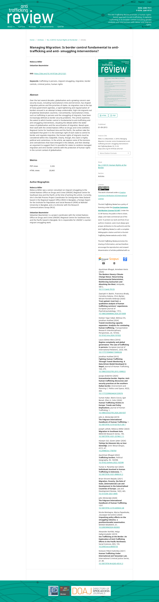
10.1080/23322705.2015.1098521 (112, 371)
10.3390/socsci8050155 (108, 546)
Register (141, 2)
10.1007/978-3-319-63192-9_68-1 (112, 424)
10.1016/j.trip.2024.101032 (110, 335)
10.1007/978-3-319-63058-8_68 (111, 508)
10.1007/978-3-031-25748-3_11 (111, 436)
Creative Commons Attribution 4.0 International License (112, 195)
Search (146, 26)
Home (32, 40)
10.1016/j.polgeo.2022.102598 (111, 462)
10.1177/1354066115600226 (110, 352)
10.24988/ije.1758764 (107, 450)
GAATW (61, 26)
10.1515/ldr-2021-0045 (108, 493)
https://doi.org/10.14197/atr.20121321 (50, 73)
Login (149, 2)
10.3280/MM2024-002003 (109, 527)
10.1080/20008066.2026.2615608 (112, 313)
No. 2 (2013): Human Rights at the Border (62, 40)
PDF (114, 115)
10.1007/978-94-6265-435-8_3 (111, 563)
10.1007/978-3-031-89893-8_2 (111, 474)
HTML (104, 115)
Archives (32, 26)
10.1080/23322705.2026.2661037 (112, 412)
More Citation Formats (108, 153)
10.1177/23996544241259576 (111, 393)
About (10, 26)
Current (21, 26)
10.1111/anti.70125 (107, 289)
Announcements (47, 26)
